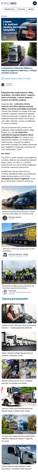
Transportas (21, 9)
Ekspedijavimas (10, 9)
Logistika (30, 9)
